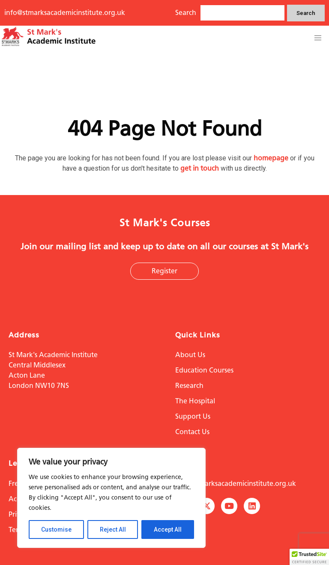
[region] (111, 498)
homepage (271, 158)
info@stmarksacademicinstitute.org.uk (64, 13)
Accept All (168, 529)
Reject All (113, 529)
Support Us (192, 416)
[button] (318, 38)
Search (305, 13)
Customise (56, 529)
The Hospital (195, 401)
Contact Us (192, 432)
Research (189, 386)
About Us (190, 355)
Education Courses (204, 370)
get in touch (199, 168)
